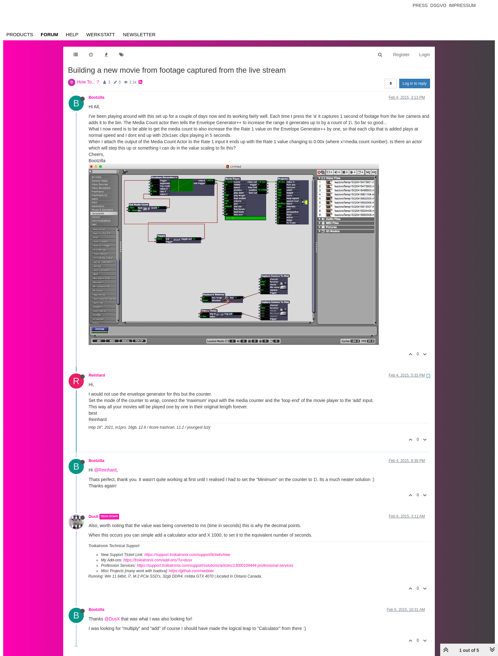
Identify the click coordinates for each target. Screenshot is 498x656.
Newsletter (139, 34)
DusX (93, 516)
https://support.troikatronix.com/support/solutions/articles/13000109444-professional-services (215, 565)
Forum (49, 34)
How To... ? (88, 81)
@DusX (112, 618)
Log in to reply (415, 83)
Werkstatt (100, 34)
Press (420, 5)
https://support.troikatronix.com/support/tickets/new (187, 554)
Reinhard (97, 375)
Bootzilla (96, 97)
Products (19, 34)
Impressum (462, 5)
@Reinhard (105, 469)
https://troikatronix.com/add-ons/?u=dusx (157, 560)
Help (72, 34)
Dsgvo (438, 5)
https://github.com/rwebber (191, 571)
